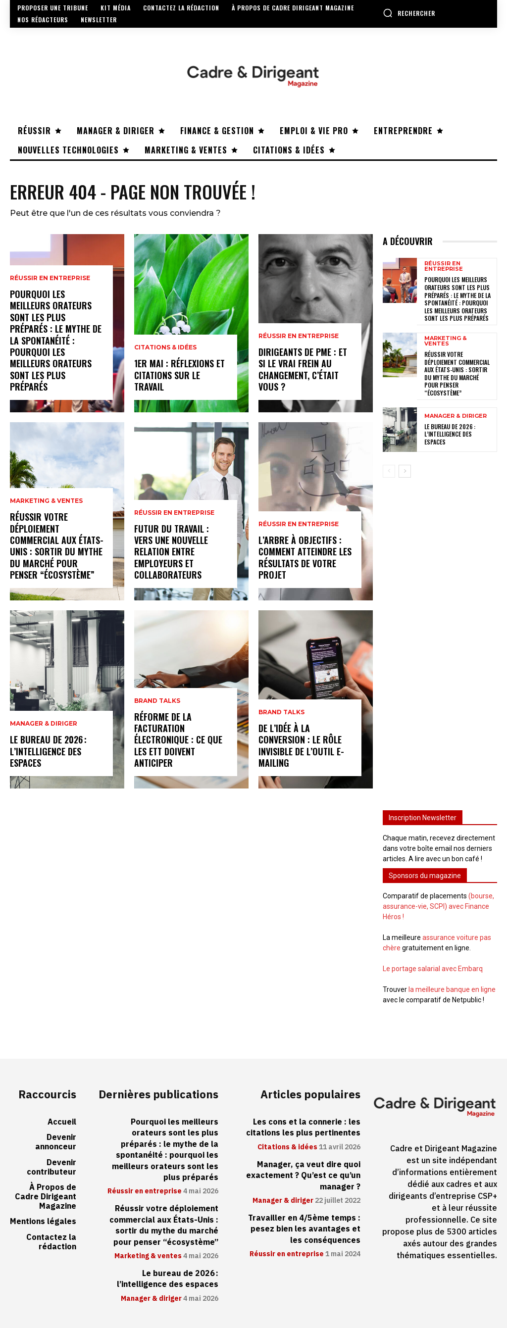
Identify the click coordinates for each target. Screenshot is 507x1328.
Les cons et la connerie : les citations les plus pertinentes (303, 1127)
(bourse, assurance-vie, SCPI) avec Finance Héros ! (438, 906)
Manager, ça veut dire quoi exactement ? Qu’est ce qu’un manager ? (303, 1176)
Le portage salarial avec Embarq (433, 969)
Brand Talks (157, 701)
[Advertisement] (440, 638)
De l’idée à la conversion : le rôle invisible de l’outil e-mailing (301, 745)
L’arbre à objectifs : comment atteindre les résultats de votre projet (305, 557)
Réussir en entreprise (50, 278)
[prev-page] (389, 471)
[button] (409, 13)
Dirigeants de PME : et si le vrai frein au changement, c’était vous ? (302, 369)
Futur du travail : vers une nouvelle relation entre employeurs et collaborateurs (171, 552)
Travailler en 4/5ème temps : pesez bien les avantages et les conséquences (304, 1229)
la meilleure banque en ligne (452, 989)
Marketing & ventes (46, 501)
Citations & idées (165, 347)
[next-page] (405, 471)
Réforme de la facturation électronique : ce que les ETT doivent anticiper (178, 740)
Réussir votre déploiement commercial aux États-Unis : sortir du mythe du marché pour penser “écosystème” (56, 545)
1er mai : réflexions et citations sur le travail (179, 375)
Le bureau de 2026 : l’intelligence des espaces (48, 751)
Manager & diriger (43, 724)
